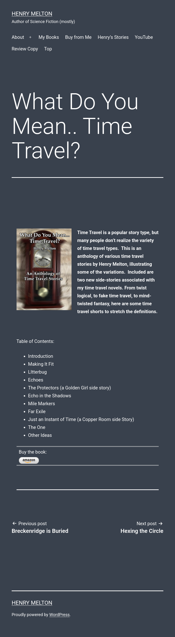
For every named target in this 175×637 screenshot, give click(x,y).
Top (48, 49)
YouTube (144, 37)
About (18, 37)
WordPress (59, 614)
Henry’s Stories (113, 37)
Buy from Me (78, 37)
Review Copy (25, 49)
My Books (48, 37)
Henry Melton (32, 13)
